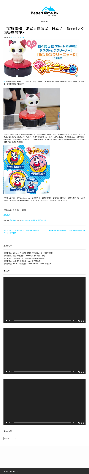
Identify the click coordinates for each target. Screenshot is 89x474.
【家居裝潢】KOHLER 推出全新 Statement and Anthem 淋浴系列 (27, 264)
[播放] (6, 321)
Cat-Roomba (26, 220)
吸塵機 (33, 220)
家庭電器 (13, 220)
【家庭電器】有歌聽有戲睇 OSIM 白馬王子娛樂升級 (66, 230)
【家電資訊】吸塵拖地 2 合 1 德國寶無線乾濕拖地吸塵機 (23, 258)
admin (22, 37)
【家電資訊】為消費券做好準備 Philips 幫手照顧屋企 (22, 261)
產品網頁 (6, 215)
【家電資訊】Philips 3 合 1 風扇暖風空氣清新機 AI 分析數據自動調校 (28, 253)
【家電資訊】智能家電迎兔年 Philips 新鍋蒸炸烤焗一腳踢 (24, 256)
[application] (44, 300)
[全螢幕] (82, 321)
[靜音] (79, 321)
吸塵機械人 (40, 220)
